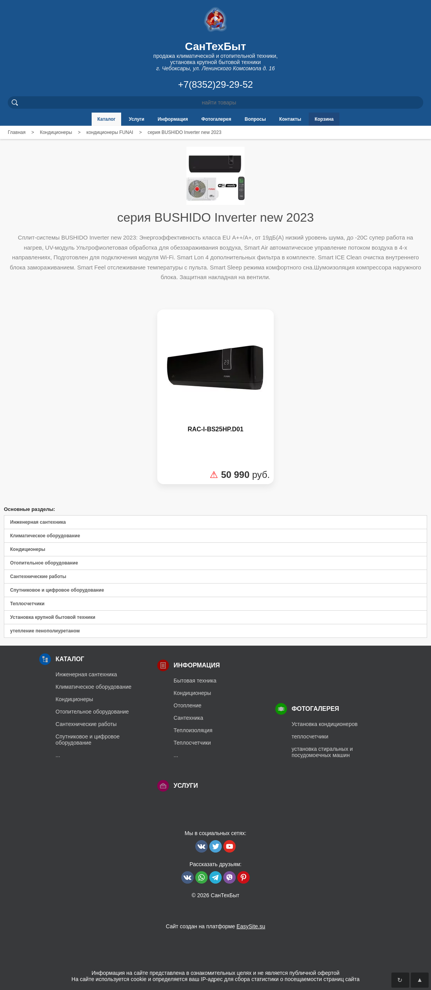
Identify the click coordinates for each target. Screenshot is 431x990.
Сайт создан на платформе (215, 926)
